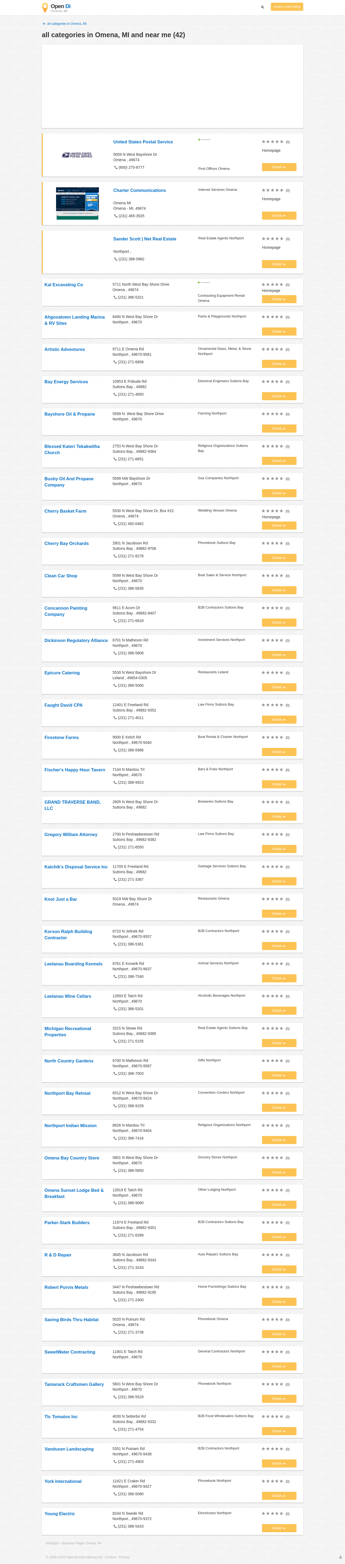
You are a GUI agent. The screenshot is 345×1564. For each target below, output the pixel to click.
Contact (110, 1557)
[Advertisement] (172, 86)
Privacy (124, 1557)
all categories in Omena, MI (64, 24)
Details (277, 167)
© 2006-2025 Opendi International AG (74, 1557)
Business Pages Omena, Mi (81, 1543)
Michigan (52, 1543)
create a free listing (287, 7)
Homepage (271, 150)
